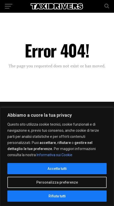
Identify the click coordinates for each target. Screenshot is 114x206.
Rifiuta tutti (57, 196)
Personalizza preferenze (57, 182)
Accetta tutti (57, 169)
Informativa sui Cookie (54, 155)
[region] (57, 157)
